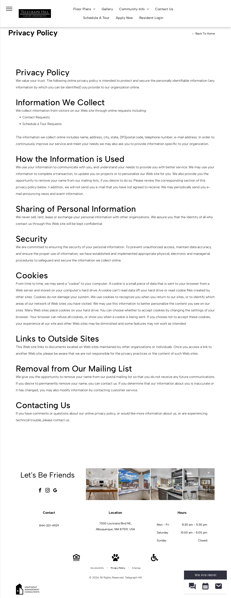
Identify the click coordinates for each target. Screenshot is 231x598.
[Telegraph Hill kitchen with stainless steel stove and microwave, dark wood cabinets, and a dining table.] (166, 484)
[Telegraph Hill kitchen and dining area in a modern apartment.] (199, 484)
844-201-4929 (49, 525)
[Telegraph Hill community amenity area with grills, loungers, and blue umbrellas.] (134, 484)
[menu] (9, 8)
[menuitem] (84, 9)
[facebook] (40, 491)
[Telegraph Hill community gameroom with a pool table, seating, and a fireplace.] (102, 484)
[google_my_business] (55, 491)
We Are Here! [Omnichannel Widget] (205, 575)
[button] (192, 586)
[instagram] (47, 491)
